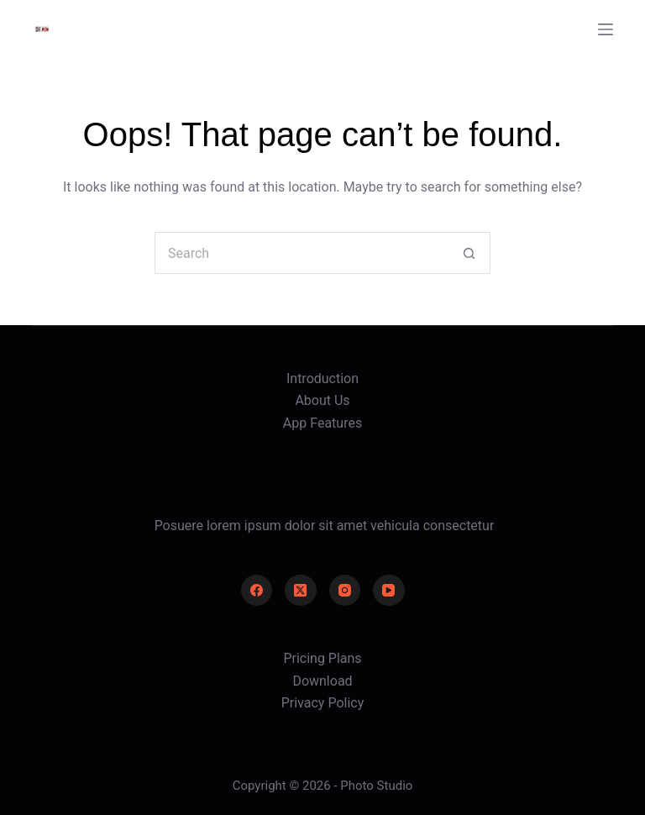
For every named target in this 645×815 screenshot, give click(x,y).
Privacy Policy (322, 703)
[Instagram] (345, 591)
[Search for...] (301, 253)
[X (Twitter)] (301, 591)
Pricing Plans (322, 658)
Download (322, 681)
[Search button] (469, 253)
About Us (322, 400)
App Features (322, 423)
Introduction (322, 378)
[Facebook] (257, 591)
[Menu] (605, 29)
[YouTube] (389, 591)
